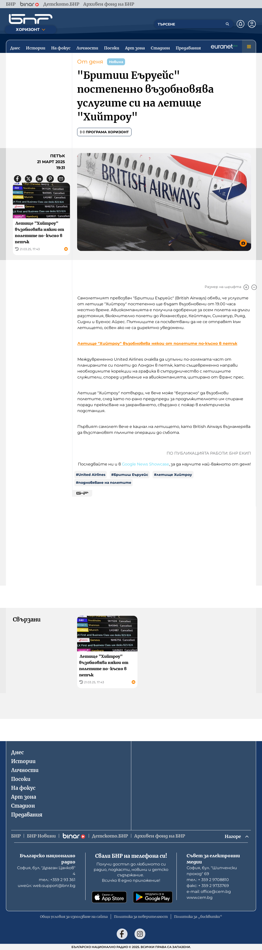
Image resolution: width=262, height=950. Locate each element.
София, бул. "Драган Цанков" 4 (46, 870)
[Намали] (254, 287)
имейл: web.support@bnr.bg (46, 885)
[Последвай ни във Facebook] (122, 934)
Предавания (26, 815)
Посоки (20, 779)
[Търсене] (227, 24)
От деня (90, 61)
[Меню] (249, 46)
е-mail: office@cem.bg (209, 891)
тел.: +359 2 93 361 (57, 879)
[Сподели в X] (28, 179)
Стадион (23, 806)
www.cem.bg (200, 897)
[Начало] (30, 19)
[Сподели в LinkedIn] (39, 179)
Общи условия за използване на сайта (74, 916)
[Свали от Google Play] (153, 897)
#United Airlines (90, 474)
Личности (25, 770)
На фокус (23, 788)
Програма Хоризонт (104, 132)
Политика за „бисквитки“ (198, 916)
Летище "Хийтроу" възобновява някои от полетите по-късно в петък (157, 343)
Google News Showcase (145, 464)
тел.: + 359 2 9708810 (208, 879)
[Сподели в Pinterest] (50, 179)
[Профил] (252, 24)
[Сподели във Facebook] (18, 179)
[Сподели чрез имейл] (61, 179)
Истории (23, 761)
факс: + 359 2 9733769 (208, 885)
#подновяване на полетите (103, 482)
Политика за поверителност (141, 916)
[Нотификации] (240, 24)
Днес (17, 752)
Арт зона (23, 797)
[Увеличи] (246, 287)
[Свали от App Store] (109, 897)
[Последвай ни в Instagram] (140, 934)
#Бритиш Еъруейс (129, 474)
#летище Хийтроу (173, 474)
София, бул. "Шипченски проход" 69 (212, 870)
